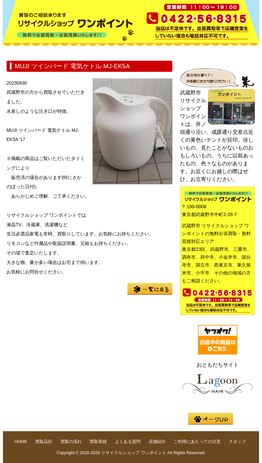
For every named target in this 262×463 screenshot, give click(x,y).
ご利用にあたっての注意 (197, 441)
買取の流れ (108, 51)
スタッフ (237, 441)
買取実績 (150, 51)
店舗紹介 (234, 51)
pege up (210, 419)
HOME (24, 51)
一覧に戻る (149, 289)
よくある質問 (192, 51)
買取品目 (66, 51)
